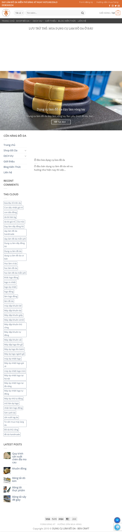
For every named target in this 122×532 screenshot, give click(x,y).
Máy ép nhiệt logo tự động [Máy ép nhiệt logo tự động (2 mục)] (13, 392)
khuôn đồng (19, 468)
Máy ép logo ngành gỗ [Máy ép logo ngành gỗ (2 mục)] (14, 354)
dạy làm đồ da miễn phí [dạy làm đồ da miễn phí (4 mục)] (15, 238)
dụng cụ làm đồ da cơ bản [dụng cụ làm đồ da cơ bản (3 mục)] (14, 257)
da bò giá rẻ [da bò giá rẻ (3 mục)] (9, 221)
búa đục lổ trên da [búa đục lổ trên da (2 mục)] (12, 203)
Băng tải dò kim (18, 480)
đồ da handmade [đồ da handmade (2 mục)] (12, 434)
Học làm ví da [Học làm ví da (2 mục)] (10, 263)
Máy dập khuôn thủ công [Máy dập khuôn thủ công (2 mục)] (13, 326)
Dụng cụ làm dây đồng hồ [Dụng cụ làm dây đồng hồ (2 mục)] (14, 245)
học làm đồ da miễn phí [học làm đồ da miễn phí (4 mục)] (15, 272)
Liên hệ (82, 21)
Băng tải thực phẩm (18, 489)
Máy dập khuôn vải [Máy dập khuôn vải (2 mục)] (12, 339)
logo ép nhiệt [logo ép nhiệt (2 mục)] (10, 287)
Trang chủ (8, 21)
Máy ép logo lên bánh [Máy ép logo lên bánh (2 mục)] (14, 349)
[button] (109, 13)
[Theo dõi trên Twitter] (116, 6)
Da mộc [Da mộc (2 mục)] (20, 221)
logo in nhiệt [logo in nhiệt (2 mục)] (10, 282)
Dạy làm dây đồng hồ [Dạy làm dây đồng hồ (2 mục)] (14, 226)
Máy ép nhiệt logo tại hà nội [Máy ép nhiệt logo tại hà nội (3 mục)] (13, 377)
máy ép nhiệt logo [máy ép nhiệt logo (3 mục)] (12, 358)
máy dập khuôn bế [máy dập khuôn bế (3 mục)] (12, 305)
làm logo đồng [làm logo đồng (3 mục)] (10, 296)
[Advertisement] (61, 53)
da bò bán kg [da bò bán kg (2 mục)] (10, 217)
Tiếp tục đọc (61, 122)
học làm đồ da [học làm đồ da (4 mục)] (10, 268)
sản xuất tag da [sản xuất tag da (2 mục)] (11, 417)
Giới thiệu (50, 21)
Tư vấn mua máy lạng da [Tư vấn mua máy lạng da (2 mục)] (14, 423)
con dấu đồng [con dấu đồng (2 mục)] (10, 212)
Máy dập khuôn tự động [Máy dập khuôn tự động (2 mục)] (12, 334)
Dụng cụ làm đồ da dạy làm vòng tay (61, 109)
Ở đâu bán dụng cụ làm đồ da (49, 160)
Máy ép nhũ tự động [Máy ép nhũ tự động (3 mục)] (13, 398)
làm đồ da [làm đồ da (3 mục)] (8, 301)
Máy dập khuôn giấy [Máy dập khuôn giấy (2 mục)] (13, 315)
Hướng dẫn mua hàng (107, 2)
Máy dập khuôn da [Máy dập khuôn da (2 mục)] (12, 310)
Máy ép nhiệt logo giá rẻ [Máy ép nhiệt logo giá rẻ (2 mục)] (14, 365)
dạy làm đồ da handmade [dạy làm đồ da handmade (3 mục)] (10, 232)
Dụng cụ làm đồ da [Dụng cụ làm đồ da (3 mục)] (12, 251)
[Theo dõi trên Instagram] (113, 6)
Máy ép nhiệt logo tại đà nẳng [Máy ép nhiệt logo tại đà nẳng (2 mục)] (13, 385)
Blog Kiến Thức (67, 21)
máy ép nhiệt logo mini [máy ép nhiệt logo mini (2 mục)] (14, 371)
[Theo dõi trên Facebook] (110, 6)
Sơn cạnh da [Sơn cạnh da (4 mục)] (9, 412)
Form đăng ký (86, 2)
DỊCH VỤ (38, 21)
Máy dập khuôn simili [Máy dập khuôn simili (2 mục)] (14, 319)
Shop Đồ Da (23, 21)
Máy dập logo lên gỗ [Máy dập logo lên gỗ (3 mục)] (13, 344)
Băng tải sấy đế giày (19, 498)
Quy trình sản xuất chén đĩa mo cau (19, 458)
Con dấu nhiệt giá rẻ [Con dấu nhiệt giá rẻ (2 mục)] (13, 207)
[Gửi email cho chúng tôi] (119, 6)
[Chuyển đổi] (25, 150)
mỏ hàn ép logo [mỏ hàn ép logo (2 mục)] (11, 403)
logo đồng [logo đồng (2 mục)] (8, 291)
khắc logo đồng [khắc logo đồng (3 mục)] (11, 277)
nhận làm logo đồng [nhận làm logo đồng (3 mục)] (13, 408)
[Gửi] (82, 12)
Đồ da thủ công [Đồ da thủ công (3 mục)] (11, 429)
